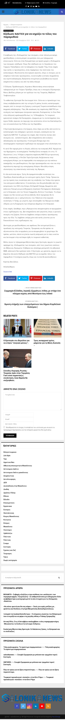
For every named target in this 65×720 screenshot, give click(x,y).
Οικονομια (7, 530)
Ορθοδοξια (7, 533)
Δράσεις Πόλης (9, 493)
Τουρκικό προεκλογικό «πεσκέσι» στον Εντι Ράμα (23, 677)
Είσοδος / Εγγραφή (50, 3)
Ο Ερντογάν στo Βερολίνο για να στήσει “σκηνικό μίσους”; (16, 342)
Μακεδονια (7, 527)
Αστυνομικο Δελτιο (11, 469)
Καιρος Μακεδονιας (11, 516)
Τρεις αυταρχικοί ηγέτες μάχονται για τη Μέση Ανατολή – (47, 343)
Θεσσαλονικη (8, 513)
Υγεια (5, 557)
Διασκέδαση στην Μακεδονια (15, 486)
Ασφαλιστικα (8, 476)
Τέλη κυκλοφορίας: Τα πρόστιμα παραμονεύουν (22, 647)
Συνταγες (7, 547)
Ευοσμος (6, 510)
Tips (5, 459)
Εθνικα (6, 496)
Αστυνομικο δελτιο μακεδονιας (15, 472)
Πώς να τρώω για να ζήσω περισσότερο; (19, 670)
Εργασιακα (7, 506)
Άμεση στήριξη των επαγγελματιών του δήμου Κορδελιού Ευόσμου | (32, 306)
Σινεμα (6, 543)
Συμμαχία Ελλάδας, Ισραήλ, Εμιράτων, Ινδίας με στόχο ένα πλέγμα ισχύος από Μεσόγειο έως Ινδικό (32, 292)
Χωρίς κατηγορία (10, 560)
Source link (7, 272)
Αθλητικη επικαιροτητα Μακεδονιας (17, 466)
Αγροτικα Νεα (8, 462)
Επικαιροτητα (8, 503)
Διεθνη (6, 489)
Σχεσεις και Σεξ (9, 550)
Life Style (6, 456)
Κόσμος (6, 523)
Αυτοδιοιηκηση (9, 479)
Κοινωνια (7, 520)
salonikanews (10, 40)
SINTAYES (7, 662)
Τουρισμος (7, 554)
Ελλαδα (6, 499)
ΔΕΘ (5, 483)
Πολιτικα (7, 537)
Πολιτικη (7, 540)
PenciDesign (56, 717)
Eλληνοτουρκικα (8, 30)
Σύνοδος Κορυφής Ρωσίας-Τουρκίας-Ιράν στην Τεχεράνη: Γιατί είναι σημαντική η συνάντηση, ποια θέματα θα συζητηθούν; (16, 375)
